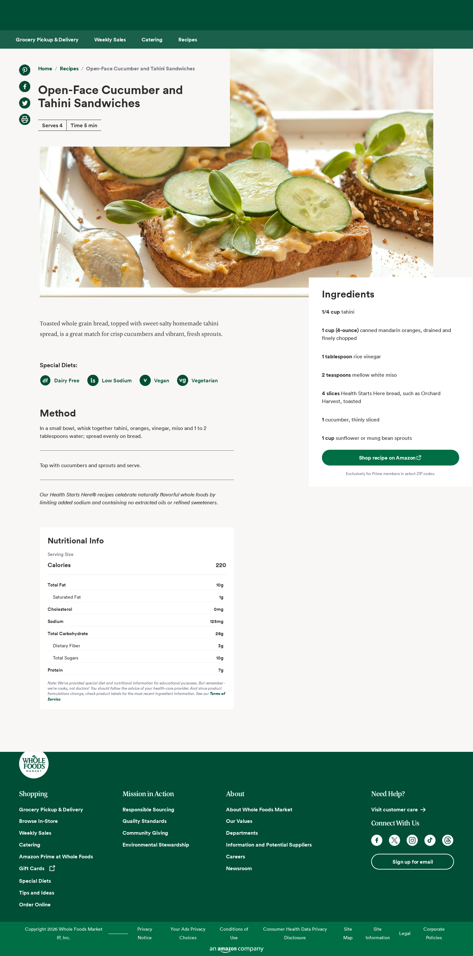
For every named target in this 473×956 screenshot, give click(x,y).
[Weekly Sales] (110, 39)
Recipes (69, 68)
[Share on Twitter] (24, 102)
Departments (242, 832)
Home (45, 68)
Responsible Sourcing (148, 809)
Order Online (35, 904)
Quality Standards (145, 821)
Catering (29, 844)
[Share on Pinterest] (24, 70)
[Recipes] (187, 39)
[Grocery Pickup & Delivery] (47, 39)
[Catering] (152, 39)
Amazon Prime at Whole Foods (56, 856)
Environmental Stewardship (156, 844)
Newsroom (239, 868)
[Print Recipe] (24, 119)
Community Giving (145, 832)
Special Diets (35, 880)
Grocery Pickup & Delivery (51, 809)
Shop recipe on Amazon (390, 457)
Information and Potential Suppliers (269, 844)
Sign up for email (413, 861)
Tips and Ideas (36, 892)
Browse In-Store (38, 821)
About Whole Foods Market (259, 809)
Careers (235, 856)
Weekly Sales (35, 832)
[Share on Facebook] (24, 86)
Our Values (239, 821)
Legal (405, 933)
